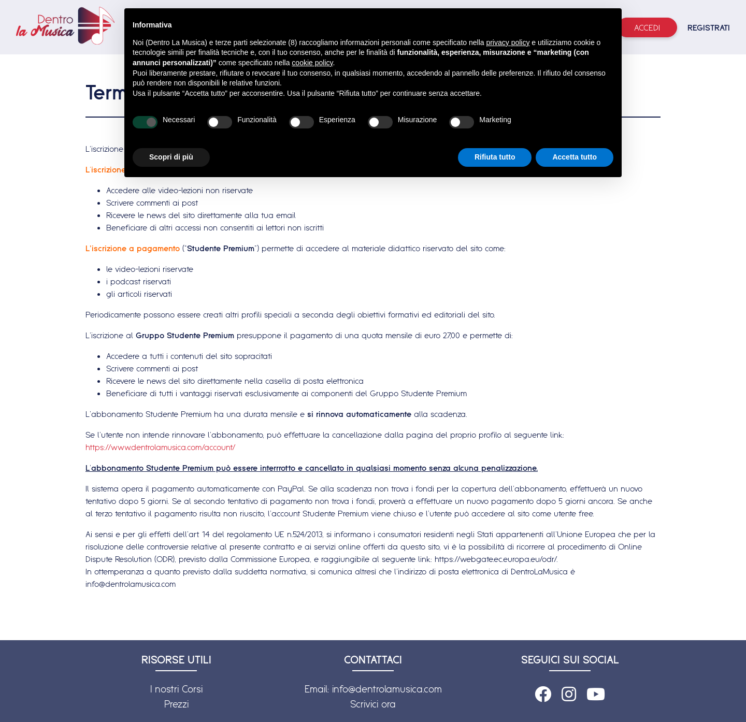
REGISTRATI (708, 27)
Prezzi (176, 704)
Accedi (647, 27)
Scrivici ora (373, 704)
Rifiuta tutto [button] (495, 157)
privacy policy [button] (507, 42)
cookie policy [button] (312, 63)
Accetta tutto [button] (574, 157)
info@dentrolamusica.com (387, 689)
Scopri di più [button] (171, 157)
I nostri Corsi (176, 689)
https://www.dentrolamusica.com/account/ (160, 447)
